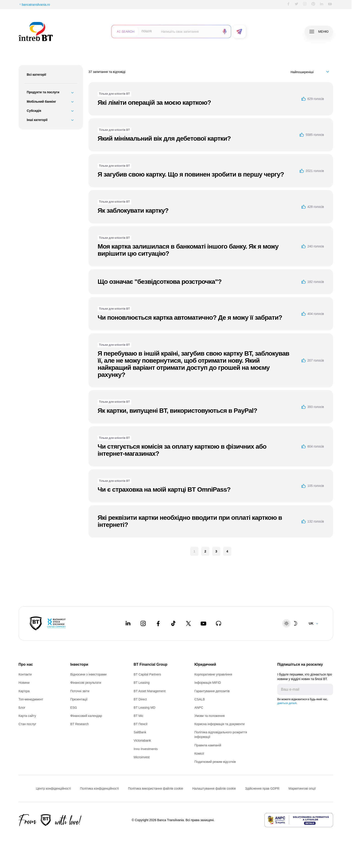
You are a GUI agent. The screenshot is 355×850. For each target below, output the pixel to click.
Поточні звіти (79, 691)
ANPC (199, 707)
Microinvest (141, 757)
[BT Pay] (36, 623)
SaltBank (139, 732)
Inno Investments (145, 749)
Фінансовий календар (86, 716)
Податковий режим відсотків (215, 762)
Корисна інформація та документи (220, 724)
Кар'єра (24, 691)
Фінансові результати (85, 682)
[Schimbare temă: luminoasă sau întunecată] (291, 623)
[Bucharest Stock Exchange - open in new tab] (56, 623)
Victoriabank (142, 740)
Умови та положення (210, 716)
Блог (22, 707)
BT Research (79, 724)
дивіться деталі (286, 703)
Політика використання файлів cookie (155, 788)
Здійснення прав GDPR (262, 788)
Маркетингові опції (302, 788)
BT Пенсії (140, 724)
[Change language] (313, 623)
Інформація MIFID (208, 682)
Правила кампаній (208, 745)
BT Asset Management (149, 691)
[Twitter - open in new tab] (188, 623)
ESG (73, 707)
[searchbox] (188, 31)
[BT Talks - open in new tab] (218, 623)
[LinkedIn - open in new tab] (128, 623)
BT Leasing (141, 682)
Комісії (199, 753)
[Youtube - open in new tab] (203, 623)
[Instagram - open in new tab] (143, 623)
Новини (24, 682)
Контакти (25, 674)
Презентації (78, 699)
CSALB (200, 699)
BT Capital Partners (147, 674)
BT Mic (138, 716)
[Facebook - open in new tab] (158, 623)
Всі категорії (36, 74)
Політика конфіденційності (99, 788)
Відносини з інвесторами (88, 674)
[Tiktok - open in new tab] (173, 623)
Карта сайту (27, 716)
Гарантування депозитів (212, 691)
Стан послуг (27, 724)
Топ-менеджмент (31, 699)
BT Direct (140, 699)
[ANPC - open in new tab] (298, 820)
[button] (125, 31)
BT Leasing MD (144, 707)
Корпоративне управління (213, 674)
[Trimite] (329, 689)
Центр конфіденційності (53, 788)
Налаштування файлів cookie (214, 788)
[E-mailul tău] (301, 689)
